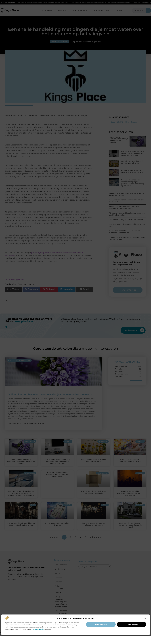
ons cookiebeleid (37, 629)
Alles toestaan (101, 624)
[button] (145, 618)
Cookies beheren (131, 624)
